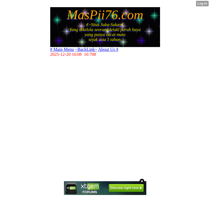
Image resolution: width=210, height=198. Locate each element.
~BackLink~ (86, 49)
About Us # (108, 49)
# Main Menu (62, 49)
